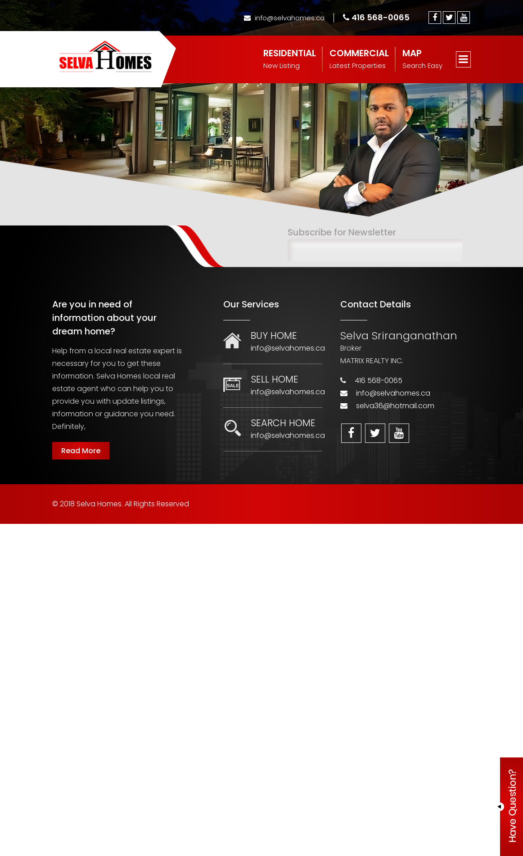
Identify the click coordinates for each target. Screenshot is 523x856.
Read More (80, 451)
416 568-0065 (376, 17)
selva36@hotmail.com (395, 406)
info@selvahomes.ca (284, 18)
